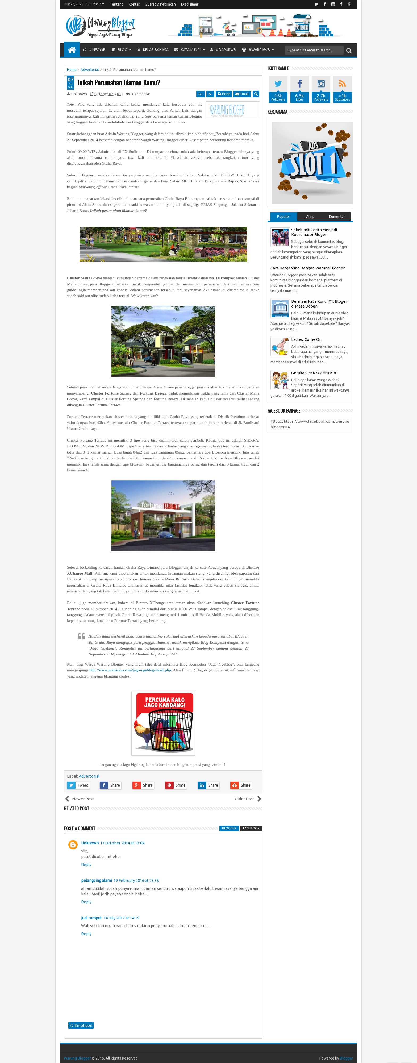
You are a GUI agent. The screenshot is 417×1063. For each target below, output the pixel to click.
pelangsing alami (96, 880)
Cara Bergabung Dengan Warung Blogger (307, 268)
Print (224, 94)
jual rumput (91, 918)
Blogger (346, 1058)
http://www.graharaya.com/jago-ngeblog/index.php (130, 670)
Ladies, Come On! (306, 339)
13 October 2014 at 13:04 (122, 843)
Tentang (117, 4)
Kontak (134, 4)
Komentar (337, 216)
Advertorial (89, 776)
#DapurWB (223, 50)
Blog (119, 50)
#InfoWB (94, 50)
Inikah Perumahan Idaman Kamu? (119, 82)
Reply (86, 864)
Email (242, 94)
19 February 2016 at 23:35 (136, 880)
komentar (140, 94)
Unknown (90, 843)
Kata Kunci (187, 50)
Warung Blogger (77, 1058)
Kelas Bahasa (153, 50)
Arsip (310, 216)
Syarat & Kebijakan (160, 4)
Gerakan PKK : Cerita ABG (314, 373)
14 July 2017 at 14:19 (121, 918)
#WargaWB (256, 50)
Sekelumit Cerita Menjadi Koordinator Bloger (314, 232)
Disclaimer (189, 4)
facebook (251, 828)
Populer (283, 216)
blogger (229, 828)
